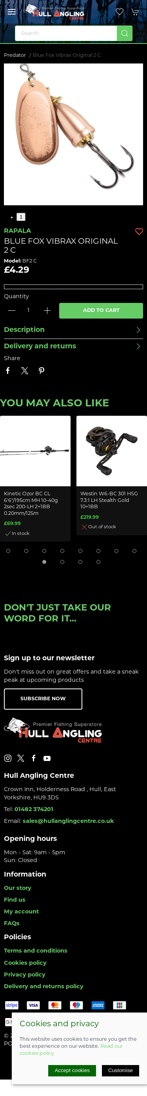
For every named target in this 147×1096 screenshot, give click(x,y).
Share (12, 359)
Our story (17, 888)
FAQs (12, 924)
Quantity (16, 297)
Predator (15, 55)
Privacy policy (24, 975)
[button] (12, 12)
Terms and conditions (35, 951)
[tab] (8, 551)
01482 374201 (34, 810)
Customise (120, 1070)
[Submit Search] (124, 33)
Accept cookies (72, 1070)
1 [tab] (21, 217)
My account (21, 912)
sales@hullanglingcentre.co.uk (68, 821)
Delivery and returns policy (43, 987)
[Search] (73, 33)
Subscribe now (43, 699)
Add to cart (101, 310)
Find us (14, 900)
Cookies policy (25, 963)
